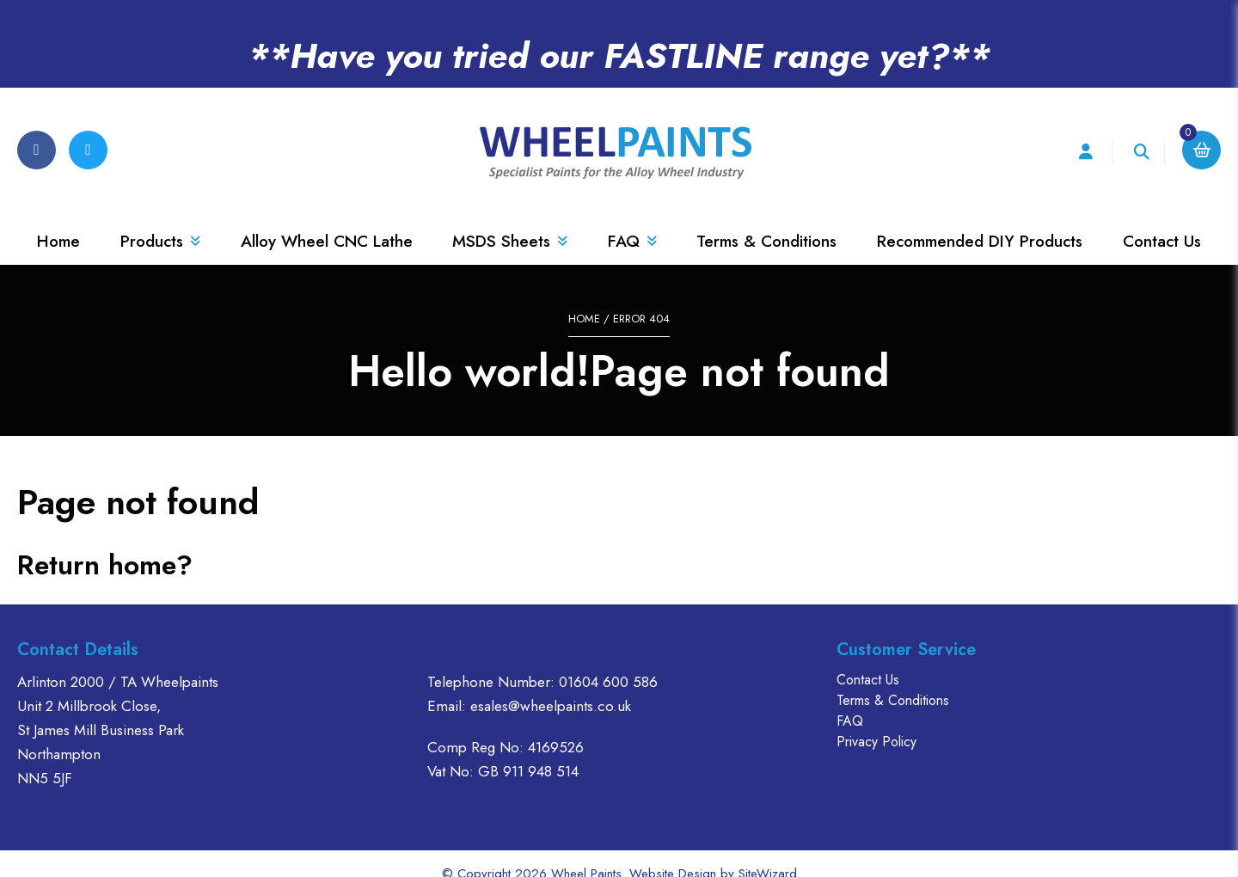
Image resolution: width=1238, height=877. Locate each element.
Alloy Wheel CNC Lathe (327, 221)
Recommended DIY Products (979, 221)
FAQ (632, 221)
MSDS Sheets (509, 221)
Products (160, 221)
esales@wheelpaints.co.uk (550, 685)
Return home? (105, 544)
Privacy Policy (876, 721)
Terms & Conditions (766, 221)
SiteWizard (768, 852)
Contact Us (1162, 221)
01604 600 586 (608, 661)
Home (58, 221)
